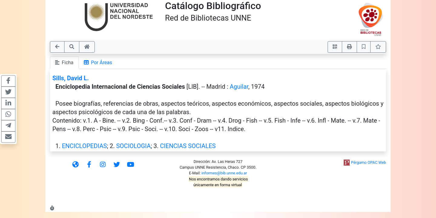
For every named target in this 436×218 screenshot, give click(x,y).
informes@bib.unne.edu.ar (224, 173)
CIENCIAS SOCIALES (188, 146)
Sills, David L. (70, 78)
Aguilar (239, 86)
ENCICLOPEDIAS (84, 146)
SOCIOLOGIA (133, 146)
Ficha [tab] (64, 62)
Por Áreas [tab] (98, 62)
